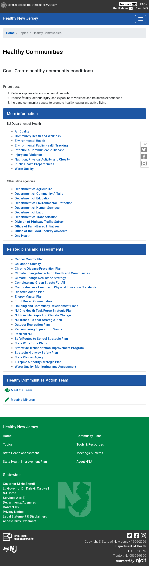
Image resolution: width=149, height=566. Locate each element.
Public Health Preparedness (34, 164)
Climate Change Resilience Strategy (40, 278)
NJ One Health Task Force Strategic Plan (43, 310)
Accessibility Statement (19, 521)
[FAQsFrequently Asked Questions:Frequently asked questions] (143, 4)
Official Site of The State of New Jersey (29, 5)
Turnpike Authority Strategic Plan (38, 362)
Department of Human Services (37, 208)
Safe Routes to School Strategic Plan (41, 338)
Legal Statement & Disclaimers (25, 516)
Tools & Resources (90, 444)
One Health (22, 236)
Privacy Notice (13, 512)
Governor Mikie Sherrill (19, 484)
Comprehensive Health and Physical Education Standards (55, 287)
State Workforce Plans (31, 343)
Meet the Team (21, 390)
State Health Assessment (21, 453)
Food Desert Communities (33, 301)
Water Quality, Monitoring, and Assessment (45, 367)
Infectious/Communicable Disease (39, 150)
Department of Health (130, 546)
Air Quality (22, 131)
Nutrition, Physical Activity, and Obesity (42, 159)
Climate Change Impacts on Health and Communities (52, 273)
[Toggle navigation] (140, 19)
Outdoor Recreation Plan (32, 324)
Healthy (20, 18)
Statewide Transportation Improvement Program (49, 348)
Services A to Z (14, 498)
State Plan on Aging (29, 357)
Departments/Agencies (19, 502)
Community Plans (89, 436)
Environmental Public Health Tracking (41, 145)
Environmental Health (30, 141)
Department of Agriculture (33, 189)
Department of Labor (30, 212)
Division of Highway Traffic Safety (39, 222)
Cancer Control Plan (29, 259)
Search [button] (142, 8)
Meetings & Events (90, 453)
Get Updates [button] (123, 8)
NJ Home (9, 493)
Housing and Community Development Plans (46, 306)
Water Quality (24, 169)
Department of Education (33, 198)
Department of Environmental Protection (43, 203)
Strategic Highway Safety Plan (36, 353)
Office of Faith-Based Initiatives (37, 226)
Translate (128, 4)
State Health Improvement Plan (25, 461)
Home (10, 33)
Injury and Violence (28, 155)
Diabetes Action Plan (29, 292)
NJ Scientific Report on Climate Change (43, 315)
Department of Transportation (36, 217)
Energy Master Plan (29, 296)
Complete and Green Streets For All (40, 282)
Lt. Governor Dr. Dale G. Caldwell (26, 488)
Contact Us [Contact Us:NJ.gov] (11, 507)
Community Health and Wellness (38, 136)
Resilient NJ (23, 334)
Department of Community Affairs (39, 194)
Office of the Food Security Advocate (41, 231)
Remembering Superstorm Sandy (38, 329)
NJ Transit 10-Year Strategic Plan (38, 320)
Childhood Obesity (28, 264)
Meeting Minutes (23, 400)
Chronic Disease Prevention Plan (38, 268)
